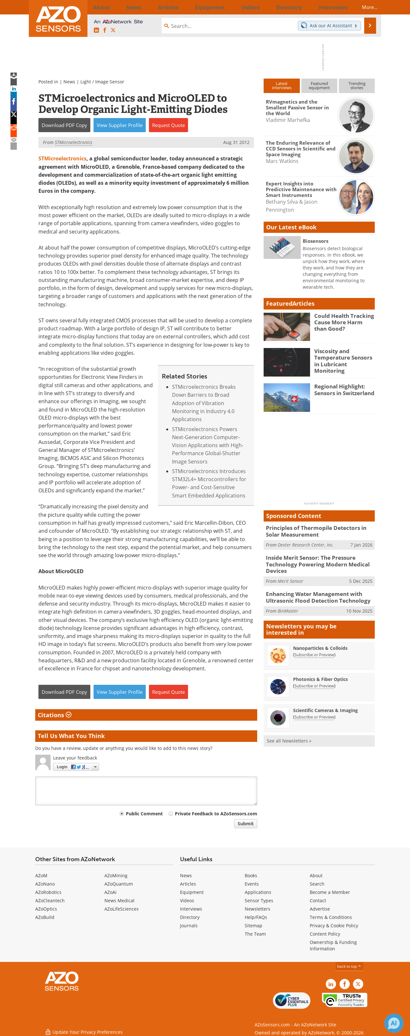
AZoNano (45, 884)
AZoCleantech (50, 900)
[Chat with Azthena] (394, 1023)
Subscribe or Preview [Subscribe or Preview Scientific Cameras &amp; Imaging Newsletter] (314, 711)
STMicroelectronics (62, 158)
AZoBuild (44, 917)
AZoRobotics (48, 892)
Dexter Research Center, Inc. (306, 543)
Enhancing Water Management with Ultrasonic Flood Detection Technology (312, 593)
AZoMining (115, 875)
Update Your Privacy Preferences (84, 1028)
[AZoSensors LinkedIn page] (96, 30)
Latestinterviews (281, 85)
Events (252, 884)
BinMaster (288, 605)
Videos (187, 900)
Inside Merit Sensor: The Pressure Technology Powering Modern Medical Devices (312, 562)
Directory (190, 917)
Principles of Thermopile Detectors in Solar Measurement (318, 530)
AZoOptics (46, 909)
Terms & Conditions (331, 917)
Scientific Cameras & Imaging (325, 705)
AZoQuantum (118, 884)
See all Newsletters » (289, 735)
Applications (258, 892)
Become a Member (330, 892)
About (316, 875)
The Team (255, 934)
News (69, 82)
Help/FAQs (256, 917)
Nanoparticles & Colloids (320, 643)
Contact (318, 900)
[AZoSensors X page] (113, 30)
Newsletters (257, 909)
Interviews (191, 909)
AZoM (41, 875)
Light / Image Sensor (102, 82)
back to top (349, 966)
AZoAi (110, 892)
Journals (189, 925)
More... (364, 7)
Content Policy (325, 934)
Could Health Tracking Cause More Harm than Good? (342, 321)
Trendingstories (356, 85)
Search (317, 884)
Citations (54, 715)
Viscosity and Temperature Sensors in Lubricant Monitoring (343, 357)
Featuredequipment (319, 85)
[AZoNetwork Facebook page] (104, 30)
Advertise (320, 909)
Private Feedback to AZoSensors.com (216, 814)
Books (251, 875)
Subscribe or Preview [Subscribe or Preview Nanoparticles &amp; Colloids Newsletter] (314, 649)
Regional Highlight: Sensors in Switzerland (341, 389)
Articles (188, 884)
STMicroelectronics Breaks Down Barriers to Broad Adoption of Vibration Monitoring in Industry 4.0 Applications (204, 403)
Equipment (192, 892)
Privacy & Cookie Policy (334, 925)
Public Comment (144, 814)
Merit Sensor (290, 577)
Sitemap (253, 925)
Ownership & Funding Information (333, 945)
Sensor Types (259, 900)
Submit (246, 823)
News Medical (119, 900)
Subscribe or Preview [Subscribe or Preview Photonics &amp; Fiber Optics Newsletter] (314, 680)
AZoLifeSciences (121, 909)
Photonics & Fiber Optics (320, 674)
